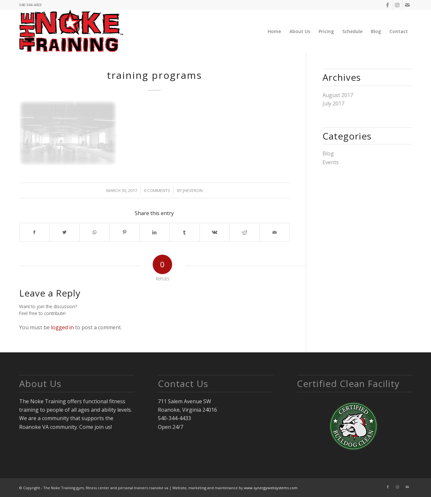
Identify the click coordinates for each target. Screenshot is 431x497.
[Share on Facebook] (34, 232)
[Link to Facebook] (387, 5)
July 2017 (333, 103)
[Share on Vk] (214, 232)
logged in (62, 327)
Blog (328, 153)
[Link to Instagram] (397, 5)
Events (331, 162)
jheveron (193, 190)
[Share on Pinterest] (124, 232)
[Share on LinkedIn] (154, 232)
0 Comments (157, 190)
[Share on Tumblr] (184, 232)
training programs (154, 75)
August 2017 (338, 95)
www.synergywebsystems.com (271, 487)
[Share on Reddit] (244, 232)
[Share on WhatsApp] (94, 232)
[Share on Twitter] (64, 232)
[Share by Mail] (274, 232)
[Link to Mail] (407, 5)
